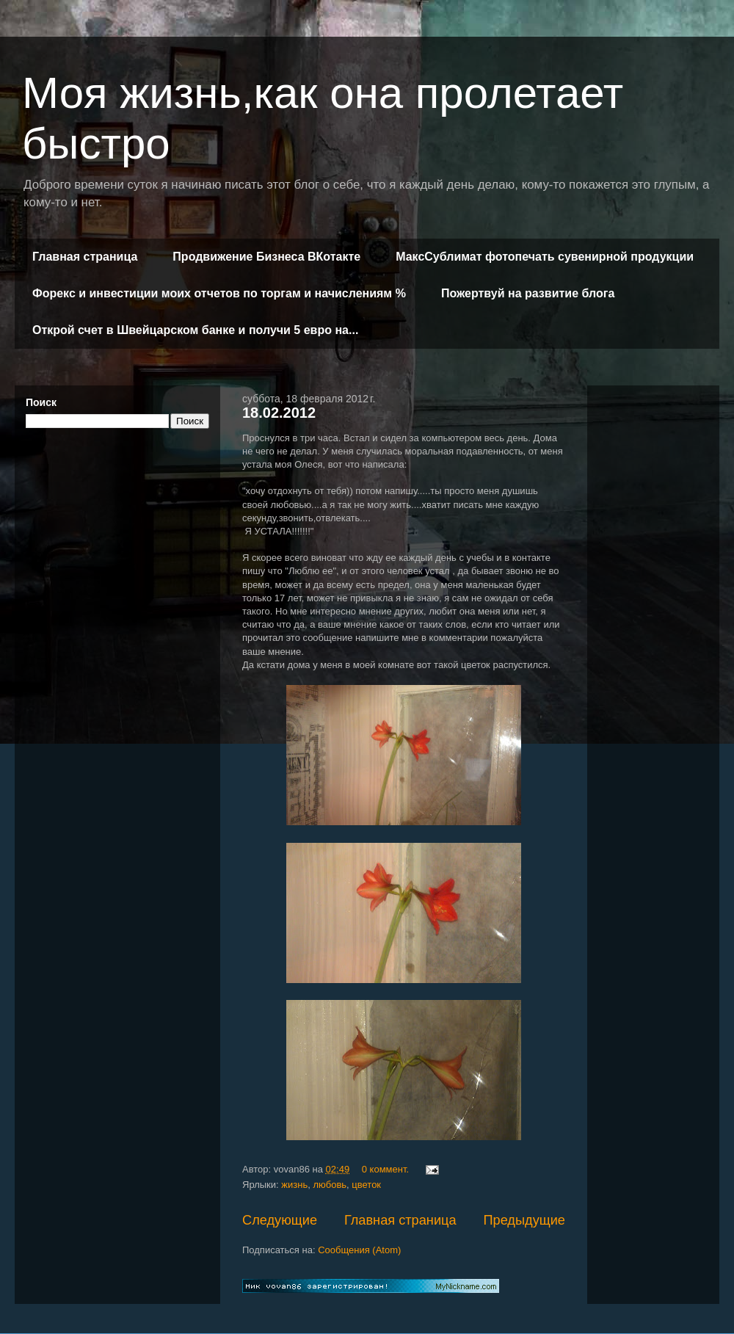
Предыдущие (524, 1220)
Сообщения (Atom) (359, 1249)
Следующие (279, 1220)
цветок (366, 1184)
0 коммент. (385, 1169)
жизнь (294, 1184)
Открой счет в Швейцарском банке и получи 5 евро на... (195, 330)
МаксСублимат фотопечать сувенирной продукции (545, 256)
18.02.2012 (279, 413)
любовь (329, 1184)
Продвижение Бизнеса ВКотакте (266, 256)
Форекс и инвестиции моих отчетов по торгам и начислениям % (219, 293)
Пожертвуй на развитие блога (527, 293)
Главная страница (84, 256)
